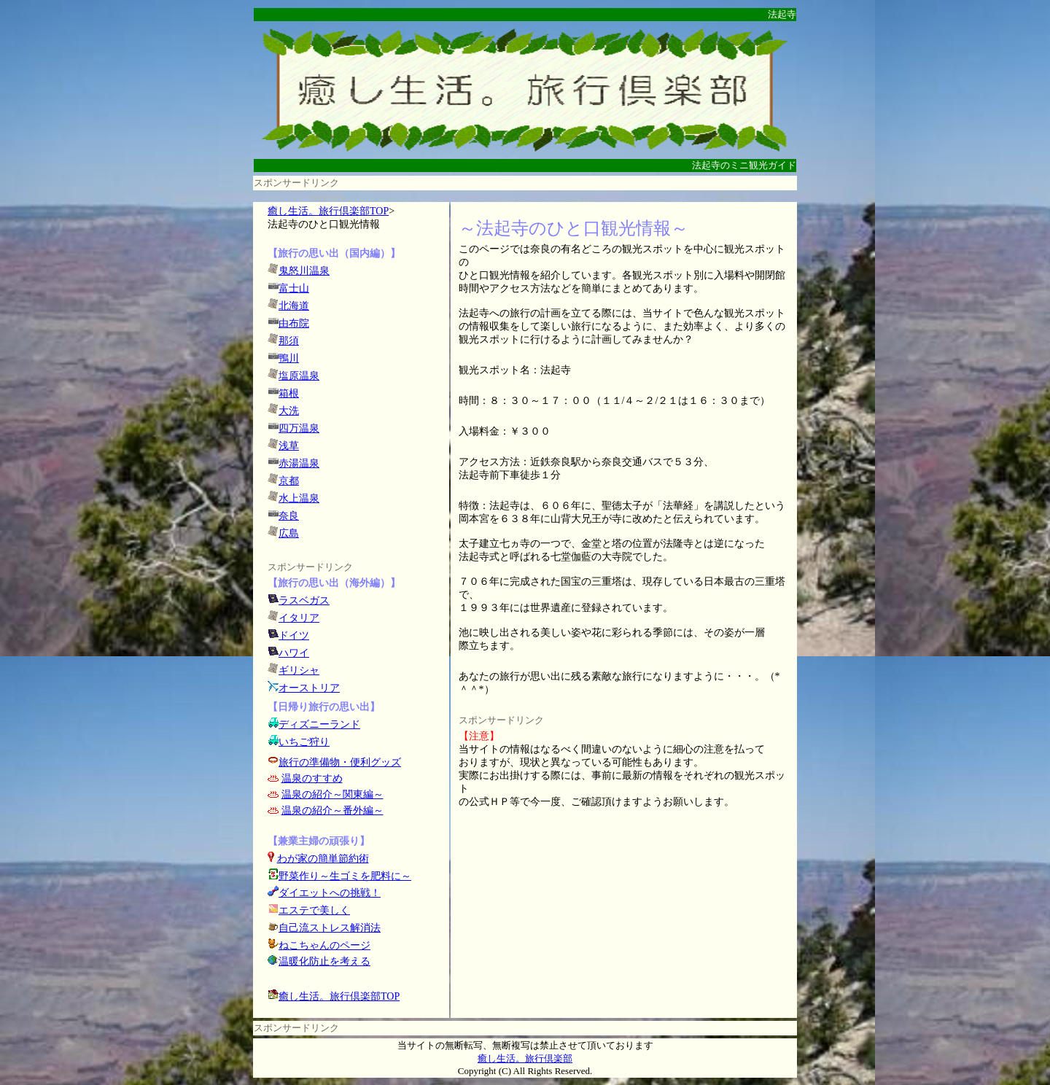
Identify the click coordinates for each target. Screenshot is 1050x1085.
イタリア (299, 617)
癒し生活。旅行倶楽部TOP (328, 211)
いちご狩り (304, 741)
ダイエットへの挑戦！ (324, 892)
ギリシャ (299, 670)
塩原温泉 (299, 375)
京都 (289, 480)
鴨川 (289, 358)
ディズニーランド (319, 724)
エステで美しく (314, 910)
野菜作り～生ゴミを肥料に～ (345, 876)
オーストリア (309, 687)
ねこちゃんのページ (324, 945)
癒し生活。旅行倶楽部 (525, 1058)
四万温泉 (299, 428)
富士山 (294, 288)
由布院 (294, 323)
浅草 (289, 445)
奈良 (289, 515)
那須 (289, 340)
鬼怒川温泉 (304, 270)
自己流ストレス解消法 (330, 927)
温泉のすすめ (312, 778)
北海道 (294, 305)
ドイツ (294, 635)
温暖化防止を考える (324, 961)
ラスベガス (304, 600)
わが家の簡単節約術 (323, 858)
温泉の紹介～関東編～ (332, 794)
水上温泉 (299, 498)
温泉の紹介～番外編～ (332, 810)
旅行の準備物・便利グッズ (340, 762)
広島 (289, 533)
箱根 (289, 393)
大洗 (289, 410)
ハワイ (294, 653)
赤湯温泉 (299, 463)
